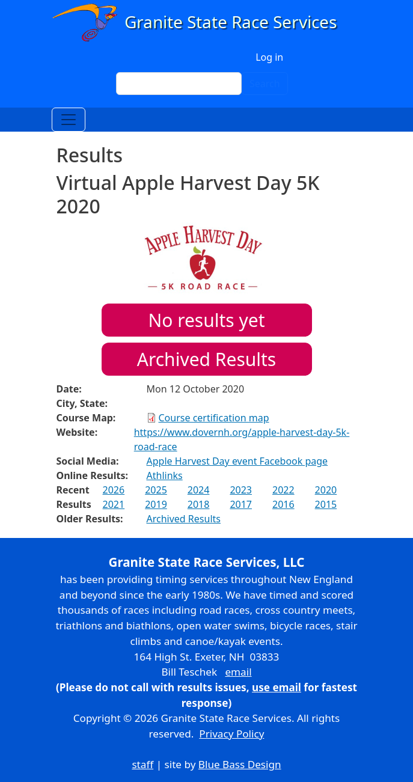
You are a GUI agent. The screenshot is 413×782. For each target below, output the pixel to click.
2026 (114, 489)
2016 (283, 504)
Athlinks (165, 475)
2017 (241, 504)
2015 (326, 504)
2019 (156, 504)
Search (264, 83)
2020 (326, 489)
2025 (156, 489)
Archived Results (206, 359)
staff (142, 764)
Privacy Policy (231, 734)
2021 (114, 504)
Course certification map (214, 417)
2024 (199, 489)
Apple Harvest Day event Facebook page (237, 461)
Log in (269, 57)
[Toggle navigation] (68, 120)
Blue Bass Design (239, 764)
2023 (241, 489)
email (238, 672)
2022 (283, 489)
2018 (199, 504)
